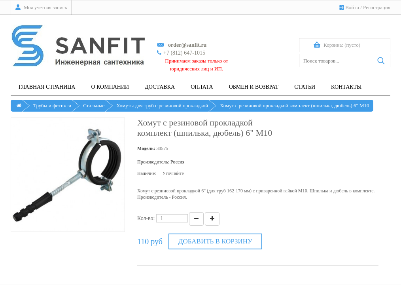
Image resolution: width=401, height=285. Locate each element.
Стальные (93, 105)
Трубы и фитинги (52, 105)
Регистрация (376, 7)
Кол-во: (146, 218)
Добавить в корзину (215, 241)
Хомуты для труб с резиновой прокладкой (162, 105)
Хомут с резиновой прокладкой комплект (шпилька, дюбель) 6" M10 (294, 105)
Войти (352, 7)
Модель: (146, 148)
